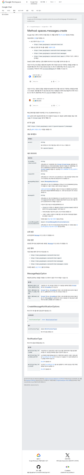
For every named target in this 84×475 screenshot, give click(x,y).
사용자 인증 (52, 47)
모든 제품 (42, 2)
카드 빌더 (38, 10)
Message (36, 235)
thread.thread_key (63, 164)
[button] (10, 13)
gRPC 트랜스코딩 (36, 129)
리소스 (52, 2)
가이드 (8, 10)
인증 (35, 38)
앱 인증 (42, 41)
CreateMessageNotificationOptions (57, 222)
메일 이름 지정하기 (52, 219)
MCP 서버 (61, 2)
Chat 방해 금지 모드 (50, 364)
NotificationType (51, 319)
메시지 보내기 (62, 35)
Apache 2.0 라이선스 (31, 380)
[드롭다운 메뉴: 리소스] (56, 2)
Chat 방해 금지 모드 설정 (48, 357)
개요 (3, 10)
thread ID (44, 290)
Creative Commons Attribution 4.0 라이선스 (54, 378)
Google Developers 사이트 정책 (63, 380)
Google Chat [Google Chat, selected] (33, 2)
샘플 (27, 10)
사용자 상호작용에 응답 (46, 189)
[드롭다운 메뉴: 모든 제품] (47, 2)
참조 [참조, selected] (14, 10)
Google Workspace (35, 26)
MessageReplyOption (51, 181)
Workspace (13, 2)
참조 (51, 26)
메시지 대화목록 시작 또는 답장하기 (68, 169)
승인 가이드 (38, 267)
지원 (32, 10)
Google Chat (7, 7)
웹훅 (28, 116)
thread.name (45, 169)
